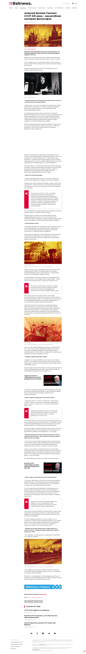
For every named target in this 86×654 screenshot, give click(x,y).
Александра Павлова (30, 49)
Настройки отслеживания (15, 646)
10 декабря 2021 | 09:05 (30, 620)
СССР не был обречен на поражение (36, 610)
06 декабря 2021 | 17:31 (30, 612)
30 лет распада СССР (37, 597)
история (28, 597)
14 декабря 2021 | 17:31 (30, 627)
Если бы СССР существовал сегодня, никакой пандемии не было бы (31, 466)
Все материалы (66, 3)
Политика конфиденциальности (17, 642)
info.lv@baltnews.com (36, 649)
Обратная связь (13, 648)
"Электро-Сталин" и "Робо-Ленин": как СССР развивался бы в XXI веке (33, 377)
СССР (32, 597)
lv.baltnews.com (42, 644)
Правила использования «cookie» (17, 644)
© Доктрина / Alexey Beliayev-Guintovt (30, 47)
